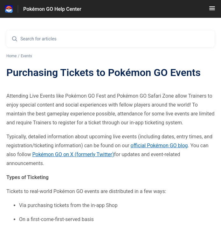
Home (11, 56)
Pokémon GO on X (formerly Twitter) (73, 154)
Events (26, 56)
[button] (212, 10)
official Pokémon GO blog (159, 145)
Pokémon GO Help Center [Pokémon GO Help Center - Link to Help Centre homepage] (52, 9)
